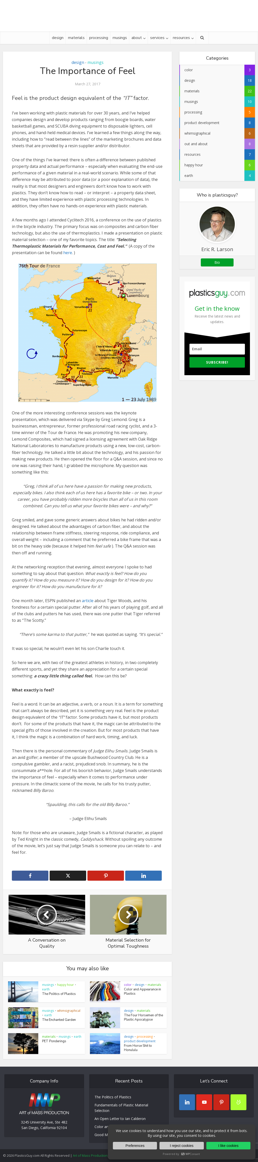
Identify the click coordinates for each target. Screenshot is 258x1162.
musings (120, 38)
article (87, 600)
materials (76, 38)
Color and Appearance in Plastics (142, 991)
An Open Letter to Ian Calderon (120, 1118)
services (157, 38)
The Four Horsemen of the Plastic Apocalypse (143, 1017)
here (67, 252)
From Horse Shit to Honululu (138, 1047)
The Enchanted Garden (59, 1020)
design (57, 38)
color (128, 985)
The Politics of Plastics (59, 994)
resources (181, 38)
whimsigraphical (68, 1011)
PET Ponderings (54, 1041)
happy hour (65, 985)
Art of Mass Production (90, 1155)
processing (98, 38)
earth (46, 989)
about (137, 38)
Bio (217, 262)
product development (139, 1041)
